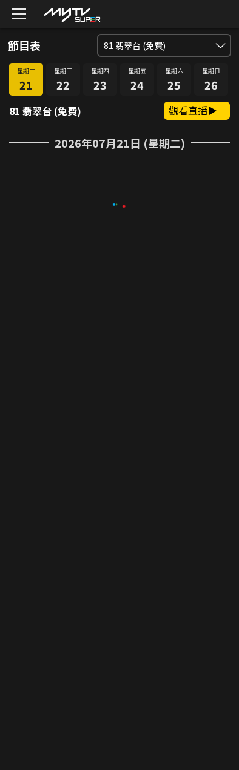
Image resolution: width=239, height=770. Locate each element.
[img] (71, 14)
